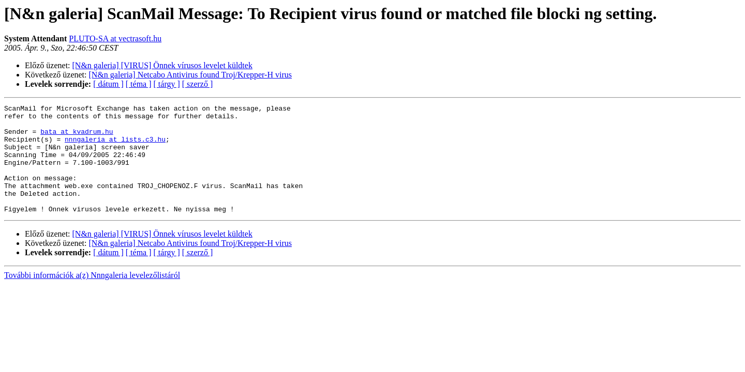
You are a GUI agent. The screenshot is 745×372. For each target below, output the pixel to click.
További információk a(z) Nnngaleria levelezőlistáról (92, 296)
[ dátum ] (108, 84)
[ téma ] (139, 84)
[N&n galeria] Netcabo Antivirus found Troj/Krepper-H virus (190, 74)
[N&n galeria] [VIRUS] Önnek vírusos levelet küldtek (162, 65)
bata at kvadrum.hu (76, 137)
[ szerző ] (197, 84)
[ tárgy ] (167, 84)
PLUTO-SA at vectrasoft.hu (115, 38)
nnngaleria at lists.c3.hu (115, 146)
